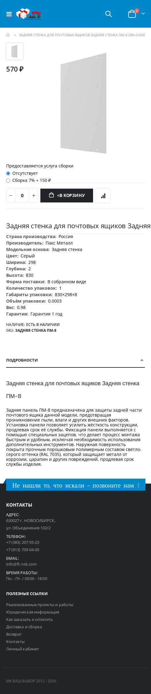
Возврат (14, 634)
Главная (8, 35)
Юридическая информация (32, 612)
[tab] (75, 360)
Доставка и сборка (24, 626)
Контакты (15, 641)
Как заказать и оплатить (29, 619)
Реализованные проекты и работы (39, 604)
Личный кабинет (22, 649)
